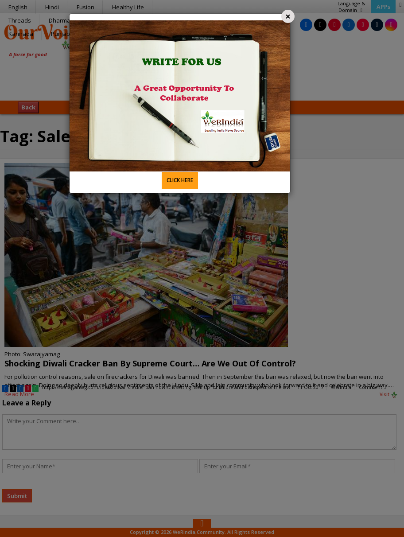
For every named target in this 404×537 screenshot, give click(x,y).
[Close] (288, 16)
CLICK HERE (180, 180)
